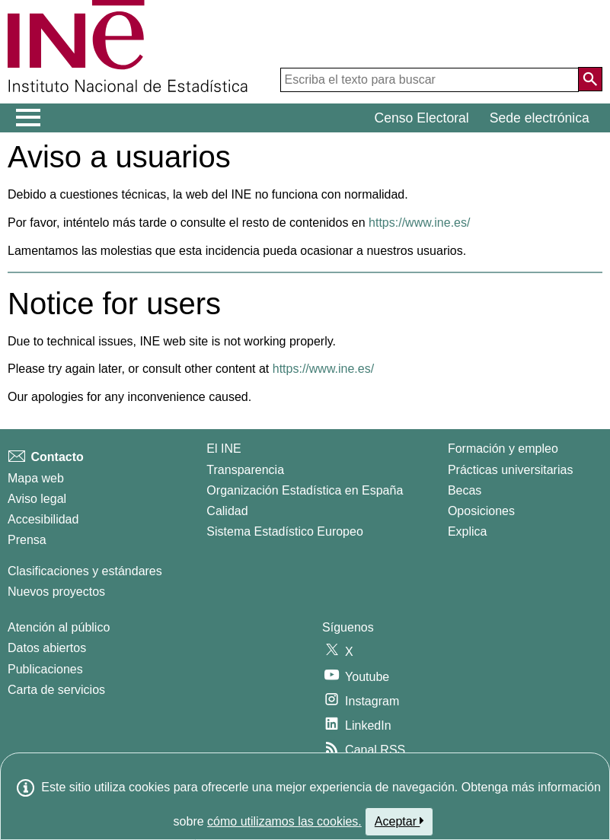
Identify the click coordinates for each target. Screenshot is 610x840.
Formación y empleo (503, 448)
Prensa (27, 539)
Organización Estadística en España (304, 490)
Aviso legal (37, 498)
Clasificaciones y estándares (85, 571)
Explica (467, 531)
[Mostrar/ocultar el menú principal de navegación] (28, 118)
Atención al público (59, 627)
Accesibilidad (43, 519)
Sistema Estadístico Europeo (284, 531)
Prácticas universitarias (510, 469)
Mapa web (36, 478)
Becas (464, 490)
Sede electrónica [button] (539, 118)
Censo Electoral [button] (422, 118)
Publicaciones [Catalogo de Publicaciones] (45, 669)
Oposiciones (481, 510)
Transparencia (245, 469)
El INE (223, 448)
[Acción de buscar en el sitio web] (590, 79)
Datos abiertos (47, 647)
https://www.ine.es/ (419, 222)
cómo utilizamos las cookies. (284, 821)
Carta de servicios (56, 689)
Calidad (227, 510)
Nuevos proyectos (56, 591)
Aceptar (399, 821)
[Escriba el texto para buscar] (429, 80)
